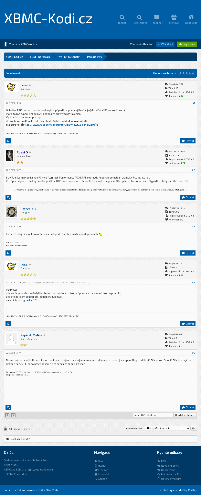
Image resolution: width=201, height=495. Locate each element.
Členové (101, 469)
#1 (194, 103)
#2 (193, 170)
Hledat (100, 465)
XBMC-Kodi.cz (48, 17)
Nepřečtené (166, 469)
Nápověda (102, 474)
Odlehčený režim (169, 478)
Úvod (99, 461)
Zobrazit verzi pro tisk (20, 429)
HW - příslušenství (69, 56)
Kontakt (100, 478)
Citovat (188, 140)
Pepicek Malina (31, 335)
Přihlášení (165, 44)
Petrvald (26, 208)
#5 (193, 353)
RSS (161, 461)
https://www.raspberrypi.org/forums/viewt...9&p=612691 (59, 124)
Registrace (187, 44)
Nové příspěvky (168, 465)
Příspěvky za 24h (169, 474)
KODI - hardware (40, 56)
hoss (24, 85)
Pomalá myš (94, 56)
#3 (193, 226)
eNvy (184, 490)
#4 (193, 282)
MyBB (36, 490)
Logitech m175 (29, 300)
